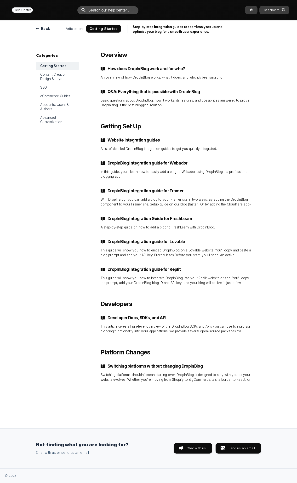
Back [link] (45, 28)
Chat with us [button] (196, 448)
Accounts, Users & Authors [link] (54, 107)
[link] (176, 73)
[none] (20, 10)
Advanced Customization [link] (51, 120)
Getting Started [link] (53, 66)
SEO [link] (43, 87)
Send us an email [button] (241, 448)
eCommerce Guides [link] (55, 96)
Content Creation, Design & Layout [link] (54, 77)
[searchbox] (107, 10)
